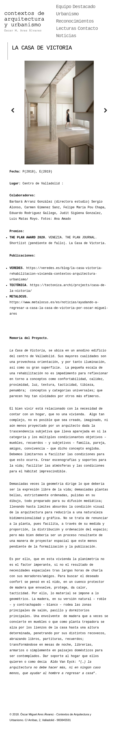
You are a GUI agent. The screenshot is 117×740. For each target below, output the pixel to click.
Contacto (88, 28)
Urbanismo (67, 14)
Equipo (63, 6)
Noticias (66, 35)
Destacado (84, 6)
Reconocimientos (75, 21)
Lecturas (66, 28)
